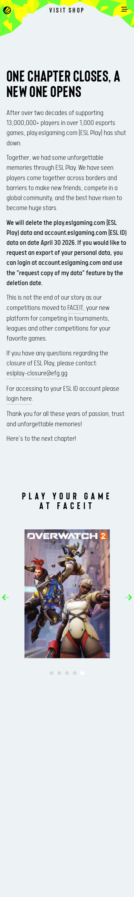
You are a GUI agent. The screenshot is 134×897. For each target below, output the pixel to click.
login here (19, 399)
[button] (5, 597)
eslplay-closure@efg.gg (36, 373)
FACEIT (75, 308)
